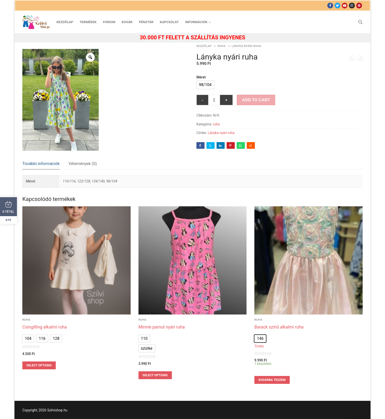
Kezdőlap (203, 46)
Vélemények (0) (83, 163)
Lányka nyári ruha (221, 133)
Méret (201, 77)
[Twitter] (337, 5)
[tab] (41, 163)
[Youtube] (344, 5)
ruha (221, 46)
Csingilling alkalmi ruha (44, 327)
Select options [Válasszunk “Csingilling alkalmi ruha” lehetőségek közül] (39, 365)
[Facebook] (330, 5)
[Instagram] (352, 5)
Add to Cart (256, 100)
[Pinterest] (359, 5)
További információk (41, 163)
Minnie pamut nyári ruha (161, 327)
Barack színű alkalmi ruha (278, 327)
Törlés (259, 346)
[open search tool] (360, 22)
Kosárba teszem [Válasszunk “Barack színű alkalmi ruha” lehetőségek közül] (272, 380)
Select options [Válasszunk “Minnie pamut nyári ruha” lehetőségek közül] (155, 375)
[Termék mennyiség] (214, 100)
